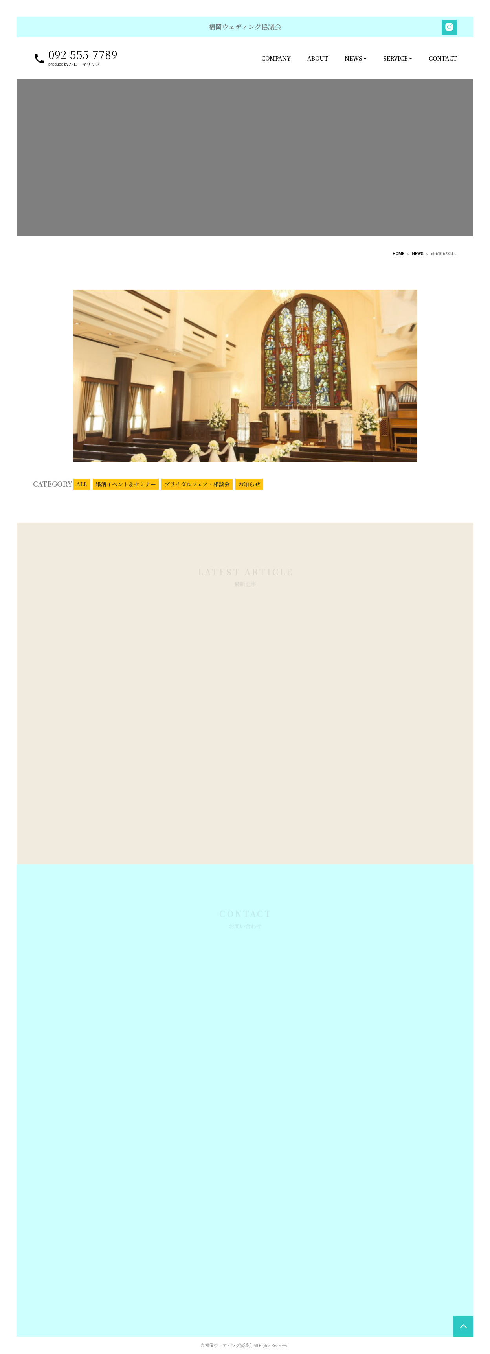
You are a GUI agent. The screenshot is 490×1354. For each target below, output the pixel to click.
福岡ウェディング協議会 (245, 26)
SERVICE (395, 58)
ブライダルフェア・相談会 (197, 491)
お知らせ (249, 491)
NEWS (353, 58)
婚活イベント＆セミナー (125, 491)
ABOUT (317, 58)
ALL (81, 491)
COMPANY (276, 58)
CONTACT (443, 58)
